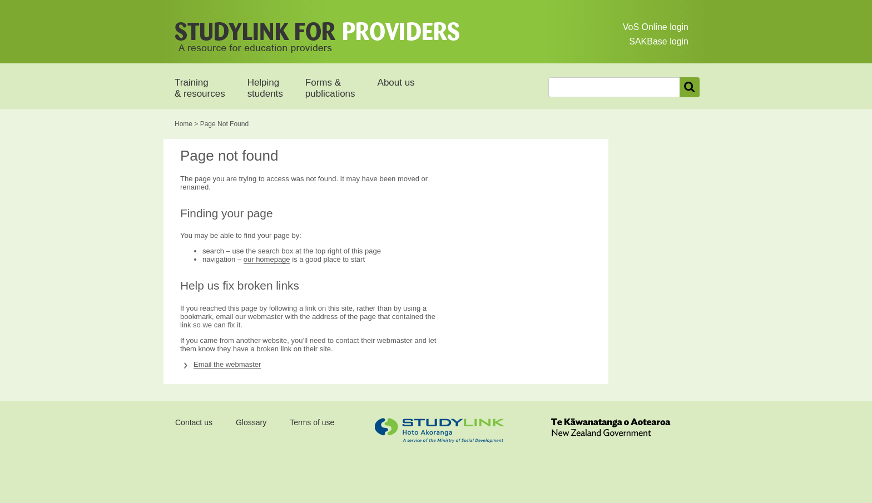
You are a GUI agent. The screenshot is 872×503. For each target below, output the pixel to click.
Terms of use (312, 422)
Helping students (265, 88)
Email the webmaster (227, 364)
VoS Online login (655, 27)
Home (183, 124)
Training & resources (200, 88)
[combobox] (614, 87)
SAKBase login (658, 41)
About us (396, 82)
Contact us (193, 422)
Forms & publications (330, 88)
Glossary (251, 422)
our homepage (267, 259)
